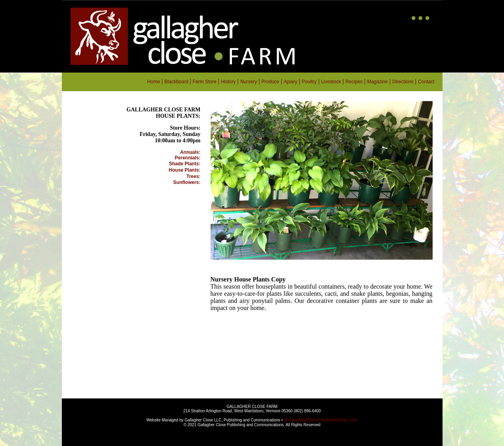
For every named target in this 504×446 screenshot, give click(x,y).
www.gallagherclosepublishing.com (321, 420)
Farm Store (205, 81)
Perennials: (188, 158)
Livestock (331, 81)
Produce (270, 81)
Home (153, 81)
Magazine (377, 81)
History (228, 81)
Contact (426, 81)
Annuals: (190, 152)
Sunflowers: (187, 182)
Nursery (248, 81)
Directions (402, 81)
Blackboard (177, 81)
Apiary (290, 81)
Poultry (309, 81)
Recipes (353, 81)
